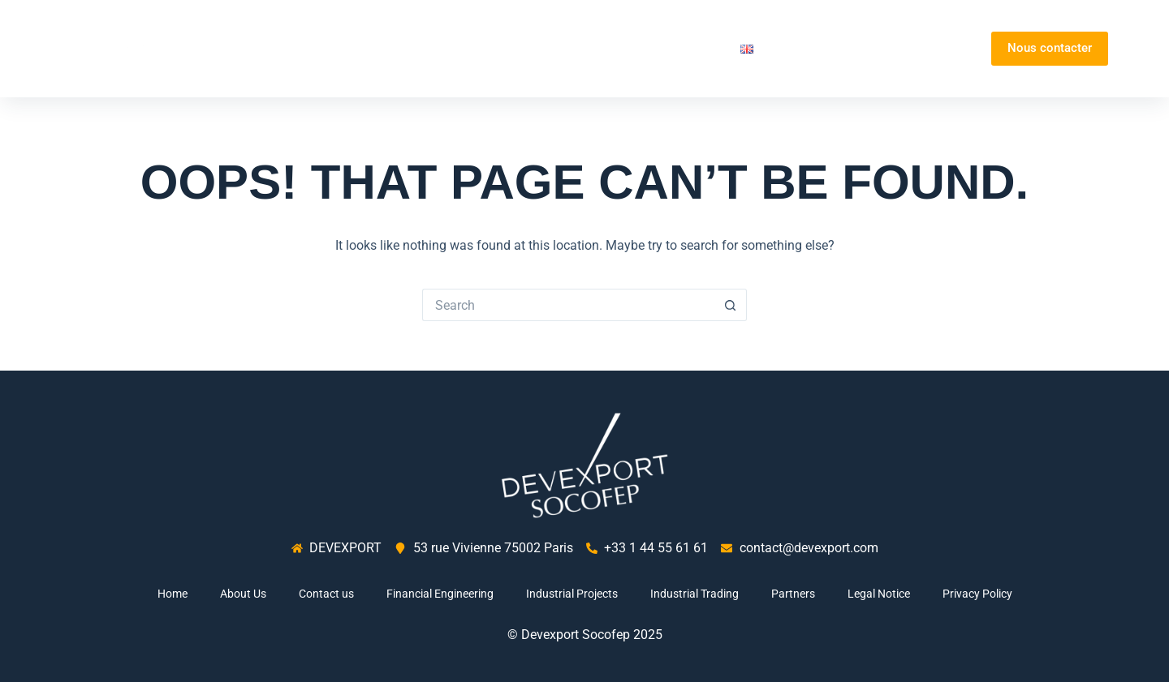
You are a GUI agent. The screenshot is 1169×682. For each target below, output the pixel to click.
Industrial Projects (572, 593)
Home (418, 48)
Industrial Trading (694, 593)
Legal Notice (879, 593)
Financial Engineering (440, 593)
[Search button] (730, 305)
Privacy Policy (977, 593)
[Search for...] (568, 305)
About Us (484, 48)
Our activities (590, 48)
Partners (691, 48)
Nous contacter (1049, 48)
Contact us (326, 593)
